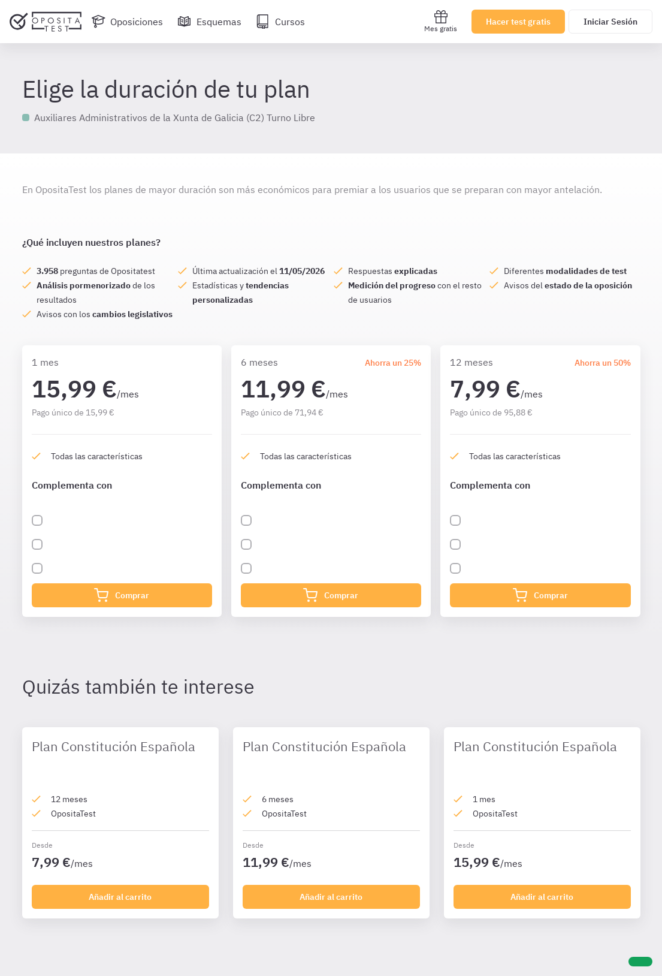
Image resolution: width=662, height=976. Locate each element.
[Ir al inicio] (45, 22)
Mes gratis (440, 21)
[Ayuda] (640, 961)
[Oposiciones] (127, 21)
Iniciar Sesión (610, 21)
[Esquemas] (209, 21)
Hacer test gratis (518, 21)
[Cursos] (280, 21)
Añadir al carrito (120, 896)
